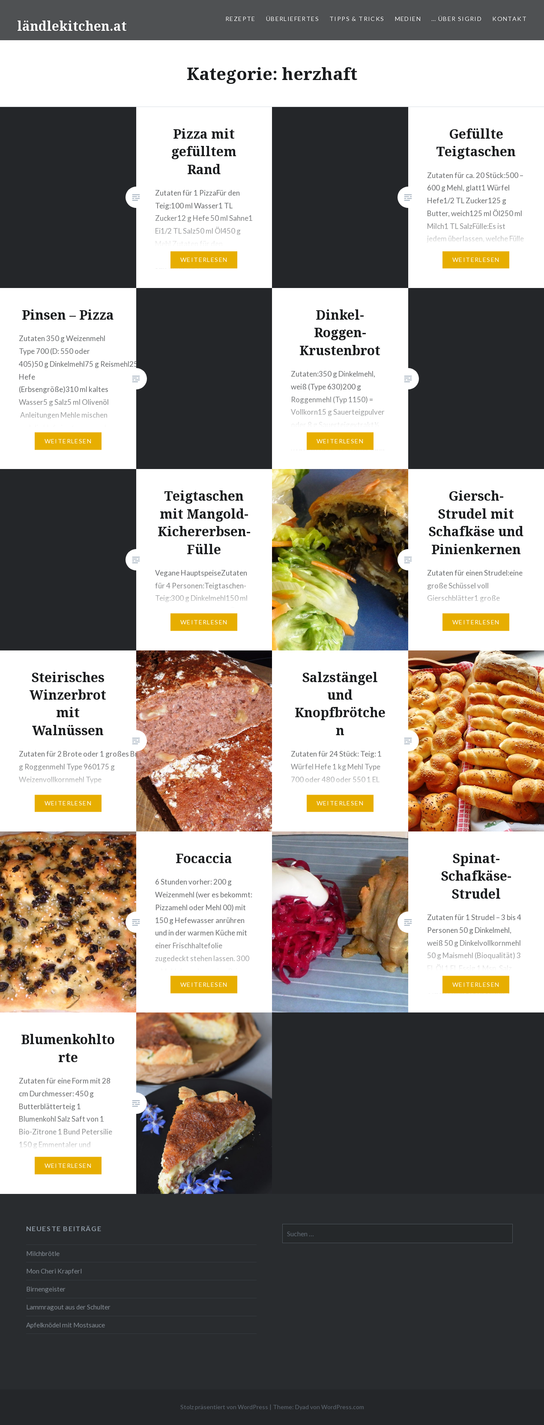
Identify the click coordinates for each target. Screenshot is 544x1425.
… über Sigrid (456, 18)
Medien (408, 18)
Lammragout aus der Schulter (68, 1307)
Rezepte (240, 18)
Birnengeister (46, 1289)
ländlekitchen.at (72, 26)
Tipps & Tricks (357, 18)
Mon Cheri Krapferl (54, 1271)
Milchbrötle (43, 1253)
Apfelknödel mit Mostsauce (65, 1325)
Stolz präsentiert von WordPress (224, 1406)
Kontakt (509, 18)
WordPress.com (342, 1406)
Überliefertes (292, 18)
